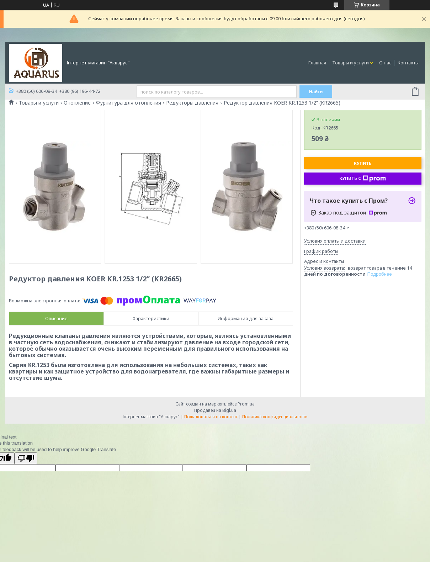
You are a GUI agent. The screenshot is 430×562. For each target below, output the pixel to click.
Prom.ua (246, 404)
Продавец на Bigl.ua (215, 410)
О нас (385, 62)
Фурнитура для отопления (128, 103)
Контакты (408, 62)
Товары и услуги (350, 62)
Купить (363, 163)
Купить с (362, 178)
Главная (317, 62)
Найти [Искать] (316, 91)
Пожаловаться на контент (211, 417)
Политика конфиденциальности (275, 417)
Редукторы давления (192, 103)
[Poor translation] (26, 458)
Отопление (77, 103)
